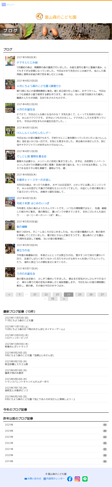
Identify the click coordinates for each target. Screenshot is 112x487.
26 (91, 294)
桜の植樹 (22, 227)
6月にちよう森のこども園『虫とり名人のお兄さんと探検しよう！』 (40, 398)
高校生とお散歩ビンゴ (16, 389)
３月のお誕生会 (26, 273)
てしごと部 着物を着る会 (32, 156)
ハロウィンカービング (16, 336)
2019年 (56, 461)
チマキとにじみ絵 (27, 62)
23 (57, 294)
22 (46, 294)
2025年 (56, 424)
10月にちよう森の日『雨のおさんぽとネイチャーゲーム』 (35, 328)
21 (34, 294)
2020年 (56, 455)
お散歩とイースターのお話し (34, 180)
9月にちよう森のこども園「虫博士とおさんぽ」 (30, 354)
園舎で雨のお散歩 (16, 371)
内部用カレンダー (54, 478)
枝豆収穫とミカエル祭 (16, 363)
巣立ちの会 (23, 250)
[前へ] (9, 294)
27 (102, 294)
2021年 (56, 449)
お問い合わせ (33, 478)
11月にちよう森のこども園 (19, 319)
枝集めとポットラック (16, 345)
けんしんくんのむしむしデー (34, 133)
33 (52, 298)
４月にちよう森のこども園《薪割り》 (39, 86)
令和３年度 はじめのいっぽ (33, 203)
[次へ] (64, 299)
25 (79, 294)
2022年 (56, 443)
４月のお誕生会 (26, 109)
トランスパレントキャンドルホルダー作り (27, 380)
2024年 (56, 430)
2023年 (56, 437)
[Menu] (8, 5)
